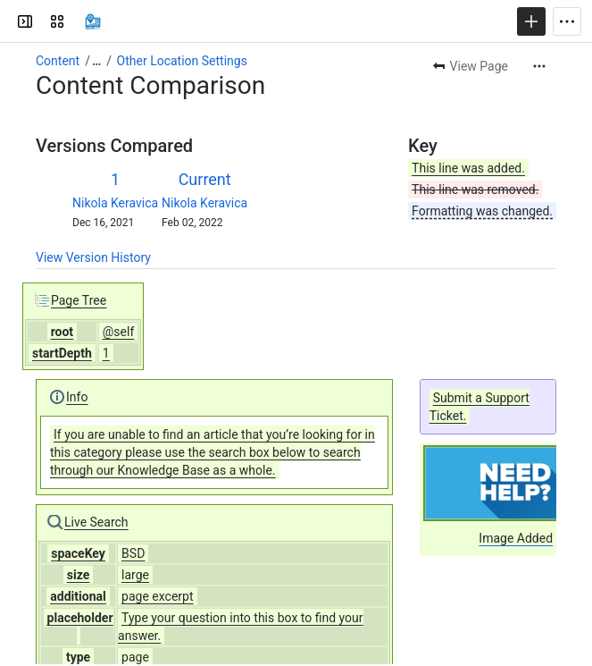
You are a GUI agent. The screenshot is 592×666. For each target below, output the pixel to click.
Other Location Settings (182, 61)
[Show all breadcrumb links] (96, 61)
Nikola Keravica (115, 203)
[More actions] (539, 66)
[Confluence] (93, 21)
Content (57, 61)
